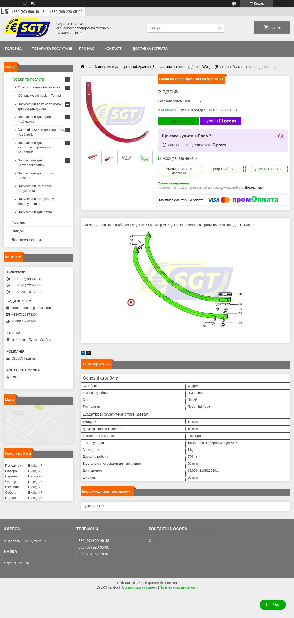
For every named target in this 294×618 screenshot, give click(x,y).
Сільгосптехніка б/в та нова (39, 87)
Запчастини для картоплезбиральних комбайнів (34, 147)
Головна (13, 49)
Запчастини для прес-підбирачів (122, 67)
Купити (178, 121)
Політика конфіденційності (179, 587)
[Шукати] (219, 28)
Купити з (220, 121)
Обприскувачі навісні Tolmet (39, 95)
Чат (273, 604)
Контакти (114, 49)
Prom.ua (171, 583)
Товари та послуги (50, 49)
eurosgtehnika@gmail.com (31, 308)
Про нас (86, 49)
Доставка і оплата (150, 49)
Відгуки (18, 231)
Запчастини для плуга (35, 212)
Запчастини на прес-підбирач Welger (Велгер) (190, 67)
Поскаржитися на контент (139, 587)
